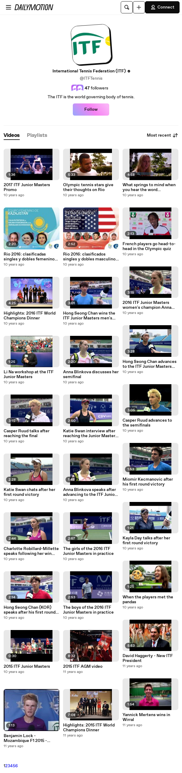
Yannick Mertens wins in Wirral (146, 717)
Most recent (162, 135)
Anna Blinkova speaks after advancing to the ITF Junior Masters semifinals (89, 492)
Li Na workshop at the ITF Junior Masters (29, 374)
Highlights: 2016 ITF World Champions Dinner (30, 316)
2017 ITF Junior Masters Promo (27, 187)
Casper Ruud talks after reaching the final (26, 433)
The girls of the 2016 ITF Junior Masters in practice (88, 551)
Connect (162, 7)
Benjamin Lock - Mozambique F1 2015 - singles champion (25, 738)
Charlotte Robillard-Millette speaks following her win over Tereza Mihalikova (31, 551)
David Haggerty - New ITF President (148, 658)
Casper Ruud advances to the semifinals (147, 423)
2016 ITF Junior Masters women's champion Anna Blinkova (147, 305)
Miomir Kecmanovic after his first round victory (148, 482)
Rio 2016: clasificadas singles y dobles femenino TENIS (29, 257)
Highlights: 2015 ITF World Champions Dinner (89, 728)
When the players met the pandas (148, 599)
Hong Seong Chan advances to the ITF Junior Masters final (150, 364)
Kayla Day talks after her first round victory (146, 540)
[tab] (12, 135)
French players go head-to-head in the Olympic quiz (149, 246)
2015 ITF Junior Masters (27, 666)
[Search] (127, 7)
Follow (91, 109)
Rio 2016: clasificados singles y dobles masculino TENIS (89, 257)
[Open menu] (8, 7)
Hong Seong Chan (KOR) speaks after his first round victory (30, 610)
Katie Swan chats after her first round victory (29, 492)
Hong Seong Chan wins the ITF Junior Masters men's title (89, 316)
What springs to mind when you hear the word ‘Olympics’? (149, 187)
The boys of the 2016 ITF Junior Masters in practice (88, 610)
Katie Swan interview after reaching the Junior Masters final (90, 433)
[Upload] (139, 7)
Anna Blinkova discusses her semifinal (91, 374)
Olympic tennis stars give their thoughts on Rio (88, 187)
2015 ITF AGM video (83, 666)
